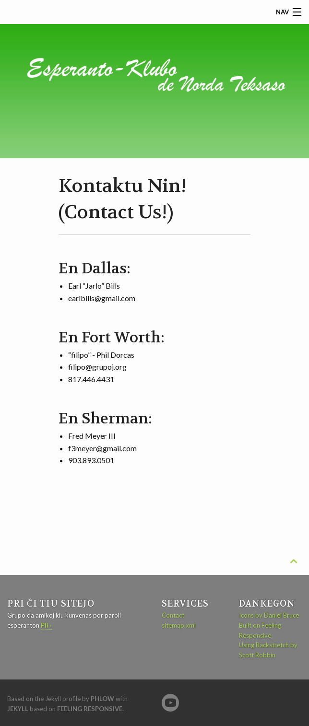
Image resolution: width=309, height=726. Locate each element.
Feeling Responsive (89, 709)
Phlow (102, 699)
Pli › (46, 625)
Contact (173, 615)
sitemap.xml (179, 625)
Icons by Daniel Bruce (269, 615)
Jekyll (17, 709)
